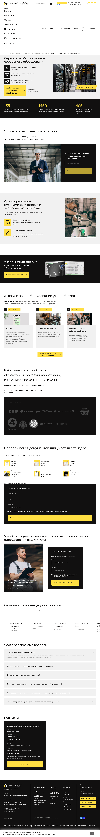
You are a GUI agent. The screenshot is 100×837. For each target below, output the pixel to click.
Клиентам (9, 33)
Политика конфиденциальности (42, 817)
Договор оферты (84, 822)
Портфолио (10, 29)
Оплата (65, 792)
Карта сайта (54, 796)
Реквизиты (53, 790)
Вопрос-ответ (67, 804)
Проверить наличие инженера (77, 170)
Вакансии (53, 801)
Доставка (66, 790)
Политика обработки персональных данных (46, 818)
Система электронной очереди (38, 797)
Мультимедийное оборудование (40, 801)
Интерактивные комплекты (39, 788)
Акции (52, 798)
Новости (66, 795)
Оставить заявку (15, 517)
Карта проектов (12, 38)
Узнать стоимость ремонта (63, 582)
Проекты (52, 787)
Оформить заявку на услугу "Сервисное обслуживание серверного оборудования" (13, 90)
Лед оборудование (39, 792)
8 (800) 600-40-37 (33, 91)
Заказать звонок (62, 2)
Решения (9, 15)
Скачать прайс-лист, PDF (15, 274)
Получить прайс (87, 806)
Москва (9, 796)
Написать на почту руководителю (21, 764)
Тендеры (52, 803)
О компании (10, 24)
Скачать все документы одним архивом (15, 483)
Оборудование (68, 799)
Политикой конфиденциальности (57, 511)
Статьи (65, 797)
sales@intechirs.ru (13, 732)
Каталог (6, 8)
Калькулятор (67, 809)
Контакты (9, 43)
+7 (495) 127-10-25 (13, 739)
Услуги (7, 20)
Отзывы (65, 807)
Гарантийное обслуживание (54, 793)
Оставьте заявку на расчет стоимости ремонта (49, 354)
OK (92, 833)
